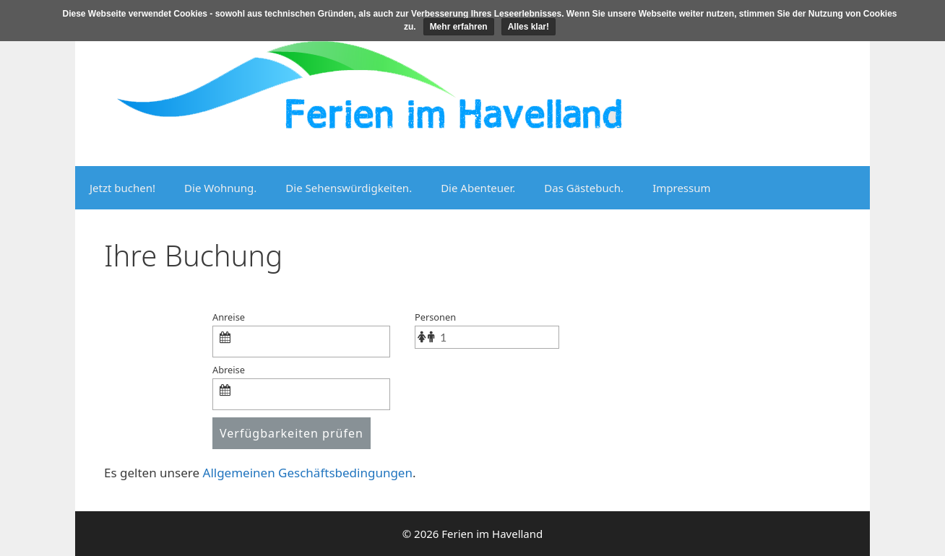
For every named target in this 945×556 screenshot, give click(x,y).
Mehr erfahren (459, 27)
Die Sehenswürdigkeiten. (348, 188)
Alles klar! (528, 27)
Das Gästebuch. (583, 188)
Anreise (228, 316)
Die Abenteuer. (478, 188)
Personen (435, 316)
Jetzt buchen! (122, 188)
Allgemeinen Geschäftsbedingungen (308, 472)
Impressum (681, 188)
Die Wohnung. (220, 188)
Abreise (228, 369)
